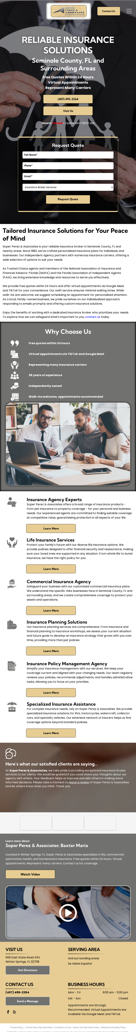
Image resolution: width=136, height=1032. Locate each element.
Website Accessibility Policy (113, 1027)
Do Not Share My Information (39, 1027)
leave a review (79, 782)
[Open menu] (129, 11)
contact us (92, 317)
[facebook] (8, 1012)
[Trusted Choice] (36, 823)
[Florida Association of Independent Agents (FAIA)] (100, 823)
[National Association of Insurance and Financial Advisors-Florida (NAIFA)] (68, 823)
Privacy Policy (16, 1027)
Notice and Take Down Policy (86, 1027)
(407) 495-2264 (17, 992)
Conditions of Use (63, 1027)
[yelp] (14, 1012)
